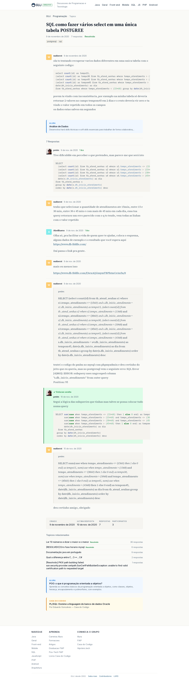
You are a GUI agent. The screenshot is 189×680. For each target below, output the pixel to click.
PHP (145, 5)
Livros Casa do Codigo (60, 656)
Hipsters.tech (83, 648)
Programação (60, 16)
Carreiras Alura (56, 636)
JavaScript (36, 656)
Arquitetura (37, 668)
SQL (133, 5)
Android (153, 5)
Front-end (36, 644)
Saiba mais (92, 676)
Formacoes (54, 640)
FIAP (79, 640)
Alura (79, 636)
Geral (104, 5)
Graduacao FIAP (56, 648)
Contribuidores (105, 676)
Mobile (125, 5)
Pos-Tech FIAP (56, 652)
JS (139, 5)
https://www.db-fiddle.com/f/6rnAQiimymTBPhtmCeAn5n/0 (89, 273)
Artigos (52, 644)
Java (97, 5)
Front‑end (115, 5)
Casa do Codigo (85, 644)
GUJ (48, 16)
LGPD (116, 676)
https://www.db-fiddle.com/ (69, 244)
